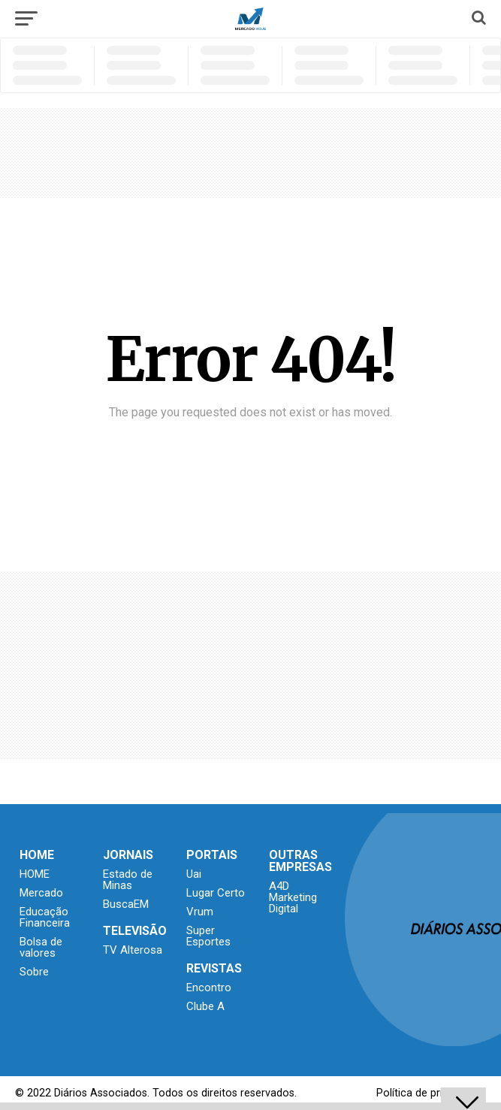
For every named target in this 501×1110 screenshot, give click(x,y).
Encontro (208, 987)
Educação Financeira (45, 917)
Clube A (205, 1006)
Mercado (41, 893)
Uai (193, 874)
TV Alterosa (132, 950)
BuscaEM (126, 904)
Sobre (34, 971)
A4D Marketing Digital (293, 897)
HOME (35, 874)
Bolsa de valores (41, 947)
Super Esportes (208, 936)
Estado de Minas (127, 879)
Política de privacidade (431, 1093)
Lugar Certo (215, 893)
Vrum (199, 911)
